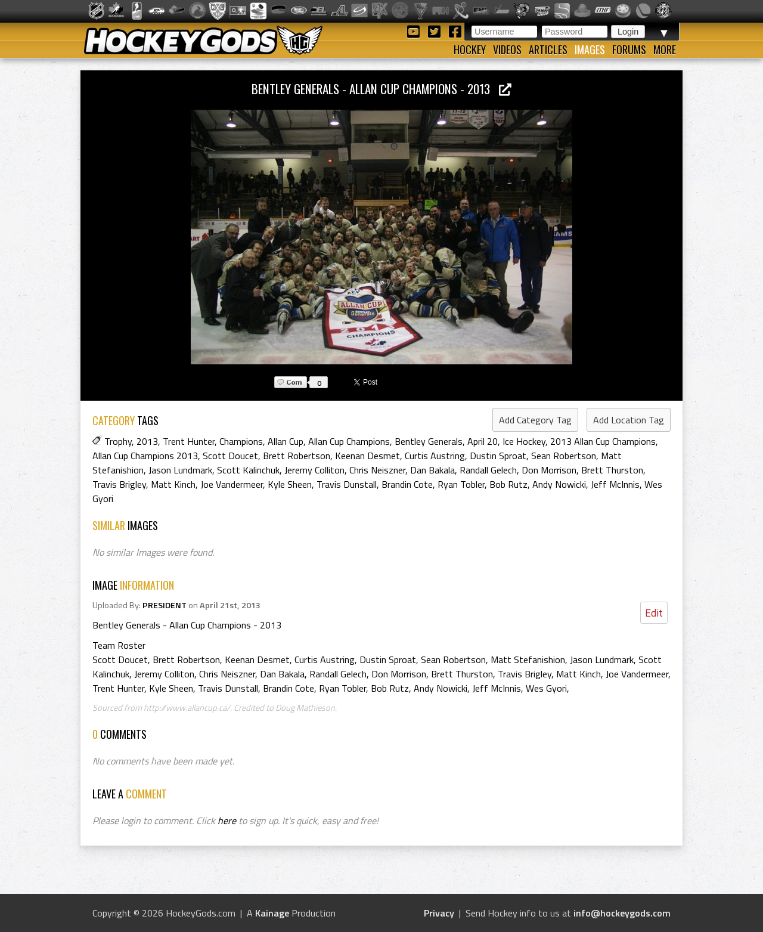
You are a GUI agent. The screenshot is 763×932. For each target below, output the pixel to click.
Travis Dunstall (347, 484)
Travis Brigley (119, 484)
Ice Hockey (524, 441)
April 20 (482, 441)
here (227, 820)
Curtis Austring (435, 455)
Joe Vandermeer (231, 484)
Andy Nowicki (559, 484)
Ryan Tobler (461, 484)
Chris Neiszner (377, 470)
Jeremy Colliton (314, 470)
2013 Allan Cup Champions (603, 441)
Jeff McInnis (615, 484)
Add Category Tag (535, 420)
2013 (147, 441)
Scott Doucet (230, 455)
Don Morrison (549, 470)
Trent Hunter (189, 441)
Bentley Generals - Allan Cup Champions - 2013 (381, 88)
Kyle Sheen (290, 484)
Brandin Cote (407, 484)
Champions (241, 441)
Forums (629, 49)
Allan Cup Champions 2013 (145, 455)
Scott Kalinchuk (248, 470)
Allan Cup (285, 441)
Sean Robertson (563, 455)
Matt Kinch (173, 484)
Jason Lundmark (180, 470)
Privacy (439, 913)
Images (590, 49)
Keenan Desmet (367, 455)
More (664, 49)
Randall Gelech (488, 470)
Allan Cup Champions (349, 441)
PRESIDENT (164, 605)
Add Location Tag (628, 420)
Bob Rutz (508, 484)
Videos (507, 49)
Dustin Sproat (498, 455)
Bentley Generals (429, 441)
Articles (548, 49)
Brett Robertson (296, 455)
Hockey (470, 49)
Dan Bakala (432, 470)
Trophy (118, 441)
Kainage (272, 913)
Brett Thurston (612, 470)
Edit (654, 613)
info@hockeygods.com (622, 913)
